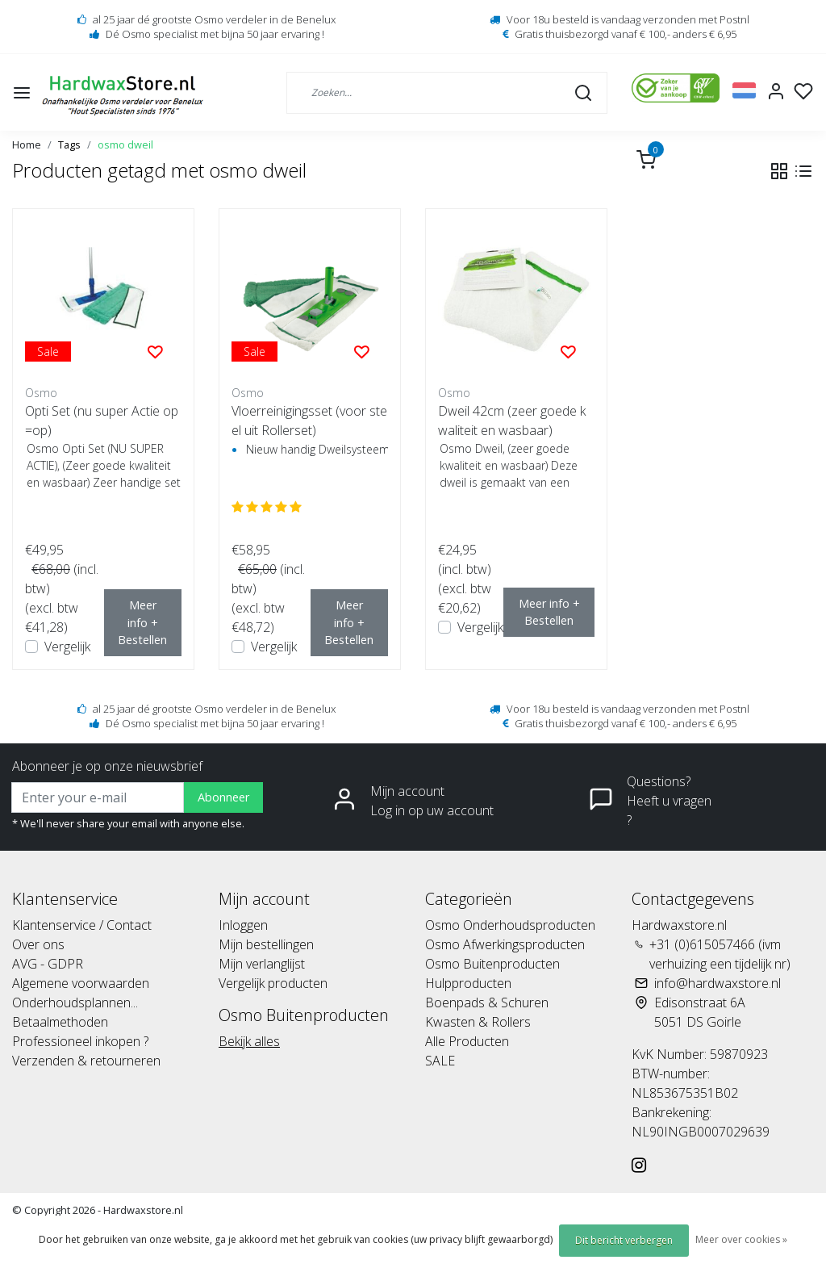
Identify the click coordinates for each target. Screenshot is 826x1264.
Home (26, 144)
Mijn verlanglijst (262, 964)
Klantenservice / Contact (82, 925)
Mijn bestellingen (266, 944)
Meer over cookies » (741, 1239)
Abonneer (223, 797)
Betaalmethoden (60, 1022)
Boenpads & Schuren (487, 1002)
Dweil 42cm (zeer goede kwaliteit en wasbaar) (512, 420)
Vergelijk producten (273, 983)
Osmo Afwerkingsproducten (505, 944)
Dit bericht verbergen (624, 1240)
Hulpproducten (468, 983)
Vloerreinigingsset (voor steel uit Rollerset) (309, 420)
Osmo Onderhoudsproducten (510, 925)
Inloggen (243, 925)
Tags (69, 144)
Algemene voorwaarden (80, 983)
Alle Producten (467, 1041)
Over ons (38, 944)
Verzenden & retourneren (86, 1060)
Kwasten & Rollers (478, 1022)
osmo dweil (125, 144)
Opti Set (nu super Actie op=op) (101, 420)
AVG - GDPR (47, 964)
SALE (440, 1060)
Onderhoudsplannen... (75, 1002)
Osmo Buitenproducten (492, 964)
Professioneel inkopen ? (80, 1041)
